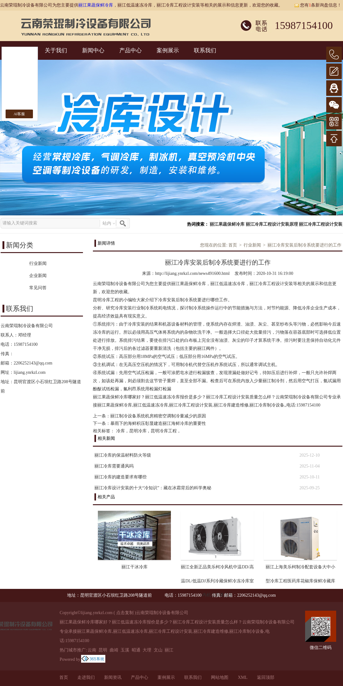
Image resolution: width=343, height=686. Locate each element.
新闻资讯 (112, 677)
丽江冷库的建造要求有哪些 (120, 477)
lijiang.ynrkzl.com (30, 372)
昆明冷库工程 (164, 431)
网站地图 (219, 677)
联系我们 (205, 50)
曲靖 (114, 650)
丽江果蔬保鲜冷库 (95, 5)
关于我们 (56, 50)
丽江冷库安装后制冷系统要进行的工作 (304, 245)
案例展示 (168, 50)
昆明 (102, 650)
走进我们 (86, 677)
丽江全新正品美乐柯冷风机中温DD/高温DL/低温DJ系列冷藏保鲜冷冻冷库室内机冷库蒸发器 (217, 569)
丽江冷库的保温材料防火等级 (122, 455)
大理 (147, 650)
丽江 (169, 650)
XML (242, 677)
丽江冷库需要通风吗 (114, 466)
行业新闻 (252, 245)
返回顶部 (265, 677)
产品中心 (130, 50)
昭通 (136, 650)
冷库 (120, 431)
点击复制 (125, 612)
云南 (92, 650)
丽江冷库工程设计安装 (320, 224)
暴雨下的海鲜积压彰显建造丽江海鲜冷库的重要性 (158, 423)
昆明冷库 (138, 431)
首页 (232, 245)
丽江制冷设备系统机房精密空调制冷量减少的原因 (158, 416)
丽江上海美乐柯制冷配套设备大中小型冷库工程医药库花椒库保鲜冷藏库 (300, 569)
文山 (158, 650)
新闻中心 (93, 50)
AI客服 (19, 114)
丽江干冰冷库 (134, 567)
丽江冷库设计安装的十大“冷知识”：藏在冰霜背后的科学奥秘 (152, 488)
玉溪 (125, 650)
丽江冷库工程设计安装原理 (272, 224)
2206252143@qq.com (33, 363)
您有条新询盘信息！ (317, 5)
